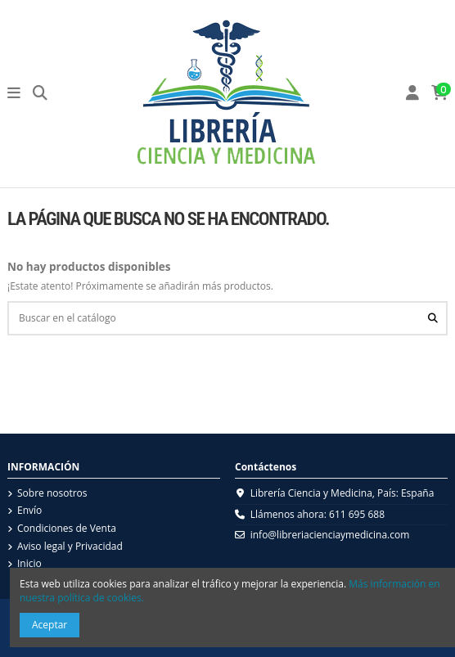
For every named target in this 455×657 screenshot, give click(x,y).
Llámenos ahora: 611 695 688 (317, 514)
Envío (29, 510)
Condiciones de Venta (66, 528)
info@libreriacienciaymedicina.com (330, 535)
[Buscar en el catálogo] (433, 318)
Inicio (29, 563)
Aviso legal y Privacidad (70, 546)
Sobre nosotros (52, 493)
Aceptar (49, 625)
